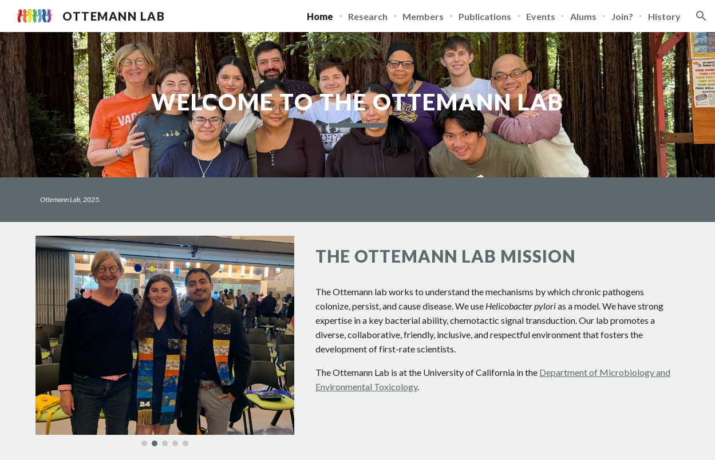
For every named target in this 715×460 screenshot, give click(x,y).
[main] (357, 104)
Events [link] (540, 16)
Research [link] (368, 16)
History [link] (664, 16)
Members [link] (423, 16)
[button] (701, 16)
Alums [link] (583, 16)
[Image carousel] (164, 341)
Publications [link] (485, 16)
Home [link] (320, 16)
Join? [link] (622, 16)
